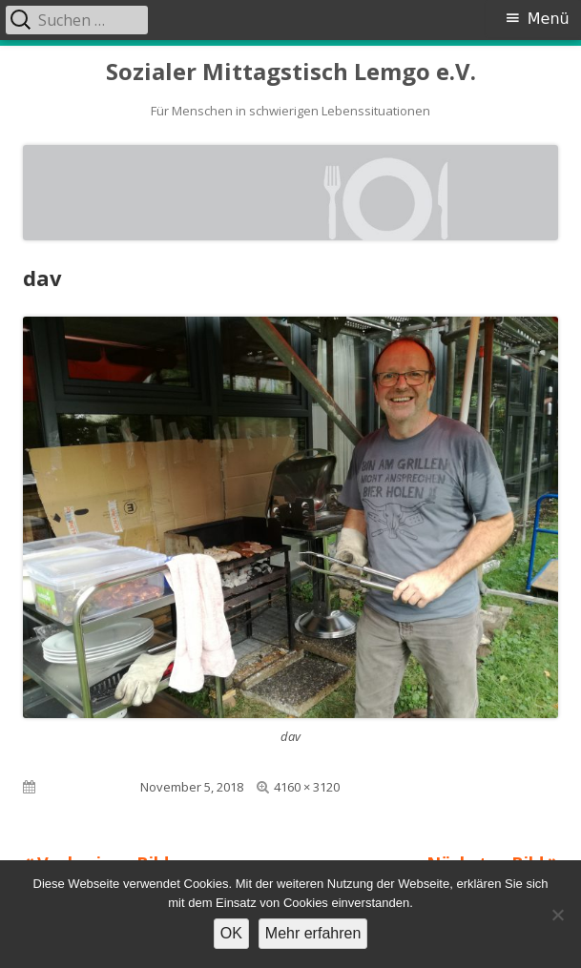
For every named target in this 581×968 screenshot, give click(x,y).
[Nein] (557, 914)
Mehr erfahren (313, 933)
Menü (549, 19)
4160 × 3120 (307, 786)
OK (231, 933)
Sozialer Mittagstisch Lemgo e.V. (291, 72)
